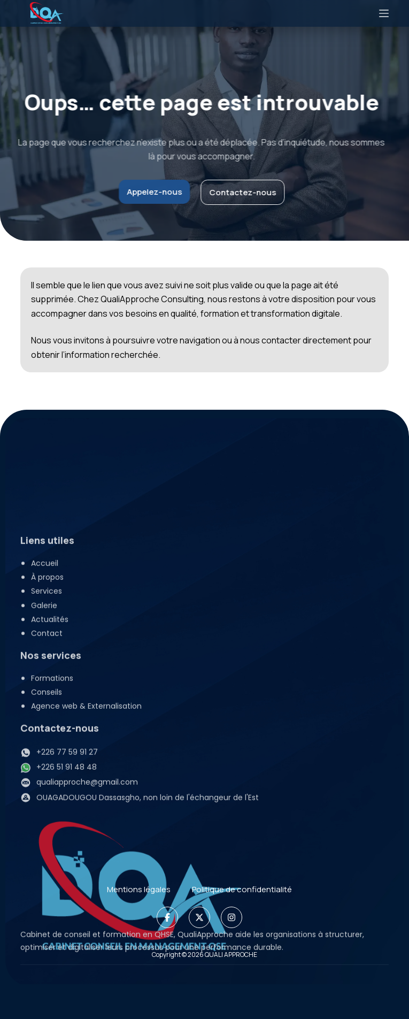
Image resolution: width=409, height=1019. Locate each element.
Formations (52, 861)
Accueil (44, 746)
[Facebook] (167, 917)
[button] (210, 774)
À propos (47, 760)
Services (57, 774)
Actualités (49, 802)
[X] (199, 917)
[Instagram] (231, 917)
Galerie (44, 788)
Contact (47, 816)
